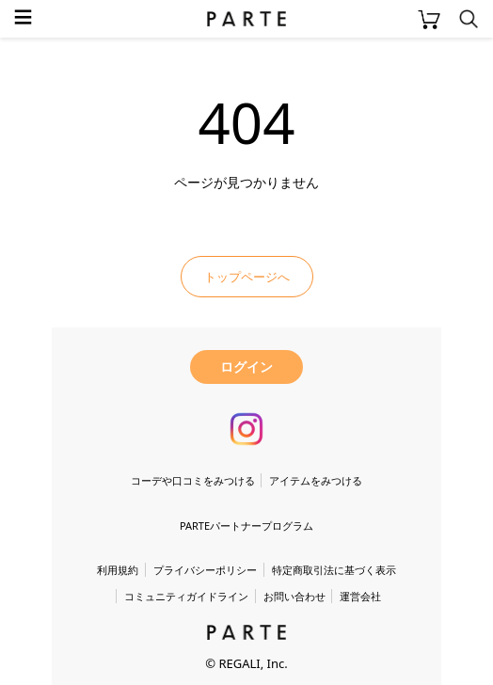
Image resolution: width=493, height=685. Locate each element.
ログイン (246, 366)
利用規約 (117, 570)
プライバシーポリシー (205, 570)
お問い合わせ (294, 596)
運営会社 (360, 596)
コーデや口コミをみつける (193, 480)
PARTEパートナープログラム (246, 525)
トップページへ (247, 276)
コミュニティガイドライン (186, 596)
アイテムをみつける (315, 480)
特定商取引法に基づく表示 (334, 570)
